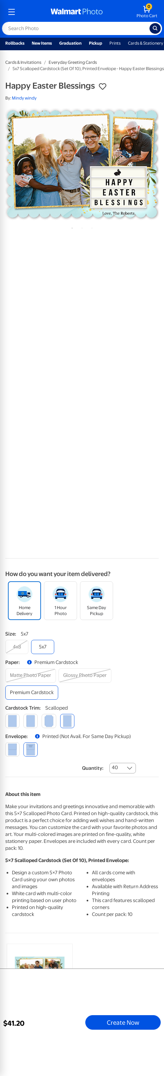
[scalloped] (67, 721)
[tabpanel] (82, 164)
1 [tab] (70, 227)
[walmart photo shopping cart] (147, 12)
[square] (12, 721)
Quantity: (92, 768)
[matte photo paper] (30, 675)
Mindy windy (24, 98)
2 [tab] (80, 227)
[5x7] (42, 647)
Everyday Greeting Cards (73, 62)
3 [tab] (90, 227)
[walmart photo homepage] (76, 12)
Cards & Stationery (145, 43)
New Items (42, 43)
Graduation (70, 43)
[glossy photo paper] (85, 675)
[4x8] (16, 647)
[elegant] (49, 721)
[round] (30, 721)
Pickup (95, 43)
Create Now (123, 1022)
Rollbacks (14, 43)
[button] (102, 86)
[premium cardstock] (31, 692)
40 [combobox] (115, 767)
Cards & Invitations (23, 62)
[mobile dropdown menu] (12, 12)
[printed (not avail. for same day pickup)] (30, 749)
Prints (115, 43)
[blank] (12, 749)
